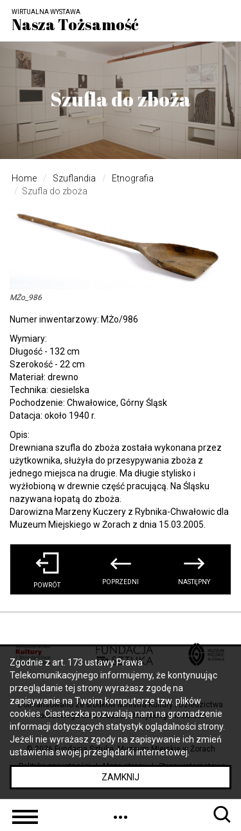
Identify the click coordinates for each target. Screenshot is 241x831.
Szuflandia (74, 178)
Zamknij (120, 777)
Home (24, 178)
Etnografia (133, 178)
